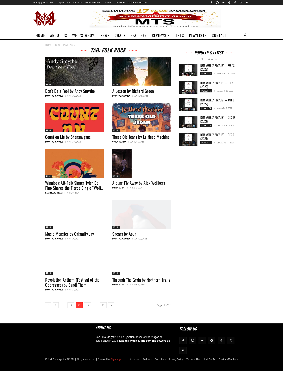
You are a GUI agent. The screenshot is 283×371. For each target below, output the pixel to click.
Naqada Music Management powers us (144, 340)
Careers (107, 2)
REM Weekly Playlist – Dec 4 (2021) (217, 137)
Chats (120, 35)
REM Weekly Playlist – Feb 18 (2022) (217, 67)
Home (40, 35)
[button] (245, 35)
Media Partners (92, 2)
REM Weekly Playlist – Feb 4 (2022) (217, 85)
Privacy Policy (176, 359)
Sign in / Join (64, 2)
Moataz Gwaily (54, 95)
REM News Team (54, 192)
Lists (179, 35)
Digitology (115, 359)
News (105, 35)
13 (87, 305)
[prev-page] (48, 305)
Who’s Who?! (83, 35)
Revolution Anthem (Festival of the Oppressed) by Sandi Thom (72, 282)
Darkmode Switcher (137, 2)
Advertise (134, 359)
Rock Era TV (209, 359)
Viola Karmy (119, 141)
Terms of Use (193, 359)
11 (71, 305)
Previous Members (228, 359)
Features (139, 35)
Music (49, 84)
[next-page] (111, 305)
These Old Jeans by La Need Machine (140, 137)
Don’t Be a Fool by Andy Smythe (70, 91)
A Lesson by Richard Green (133, 91)
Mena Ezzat (119, 187)
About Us (77, 2)
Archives (147, 359)
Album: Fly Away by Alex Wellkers (138, 182)
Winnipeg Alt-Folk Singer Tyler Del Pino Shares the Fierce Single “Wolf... (74, 185)
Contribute (160, 359)
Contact (120, 2)
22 (103, 305)
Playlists (198, 35)
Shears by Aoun (124, 233)
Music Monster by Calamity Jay (69, 233)
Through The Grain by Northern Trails (141, 279)
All (202, 59)
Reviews (161, 35)
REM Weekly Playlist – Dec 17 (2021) (217, 119)
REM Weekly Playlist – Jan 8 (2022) (217, 102)
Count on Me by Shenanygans (68, 137)
